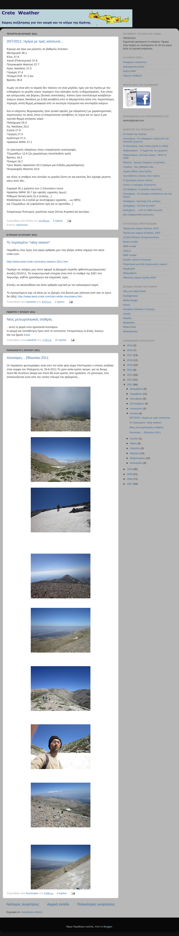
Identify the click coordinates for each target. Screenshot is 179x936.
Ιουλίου (134, 413)
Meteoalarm (129, 273)
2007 (130, 483)
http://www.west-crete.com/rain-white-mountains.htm (50, 296)
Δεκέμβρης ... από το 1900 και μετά (142, 210)
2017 (130, 355)
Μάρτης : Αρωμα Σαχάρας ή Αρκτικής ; (144, 162)
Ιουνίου (134, 438)
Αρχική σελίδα (58, 904)
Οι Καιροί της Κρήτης (134, 134)
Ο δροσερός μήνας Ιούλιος (138, 180)
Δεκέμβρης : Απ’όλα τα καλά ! (139, 205)
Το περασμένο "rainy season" (28, 242)
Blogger (107, 926)
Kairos (126, 304)
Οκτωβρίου (136, 398)
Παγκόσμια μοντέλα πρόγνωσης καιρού (145, 264)
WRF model (129, 255)
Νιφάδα (127, 318)
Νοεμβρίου (136, 393)
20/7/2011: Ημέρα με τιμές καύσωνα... (35, 41)
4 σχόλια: (62, 893)
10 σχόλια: (61, 340)
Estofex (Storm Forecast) (137, 259)
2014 (130, 369)
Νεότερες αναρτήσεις (23, 904)
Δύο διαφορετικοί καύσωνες (138, 214)
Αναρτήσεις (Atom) (31, 912)
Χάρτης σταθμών (132, 75)
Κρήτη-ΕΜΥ (129, 71)
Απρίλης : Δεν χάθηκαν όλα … (139, 166)
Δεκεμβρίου (137, 388)
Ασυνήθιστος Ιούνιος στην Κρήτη (141, 175)
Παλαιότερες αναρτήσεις (96, 904)
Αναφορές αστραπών (135, 62)
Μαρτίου (135, 453)
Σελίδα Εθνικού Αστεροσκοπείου (141, 237)
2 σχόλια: (58, 220)
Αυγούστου (136, 408)
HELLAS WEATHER (134, 291)
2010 (130, 469)
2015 (130, 365)
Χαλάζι (127, 313)
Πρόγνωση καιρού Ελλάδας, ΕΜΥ (142, 232)
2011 (130, 384)
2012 (130, 379)
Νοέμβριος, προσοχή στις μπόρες (142, 201)
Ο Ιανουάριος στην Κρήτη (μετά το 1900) (145, 146)
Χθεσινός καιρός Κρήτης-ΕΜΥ (139, 277)
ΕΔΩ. (27, 334)
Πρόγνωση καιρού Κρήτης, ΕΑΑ (140, 228)
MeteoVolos (129, 327)
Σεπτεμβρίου (137, 403)
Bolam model (130, 241)
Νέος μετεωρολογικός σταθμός (29, 319)
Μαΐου (134, 443)
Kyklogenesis (130, 295)
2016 (130, 360)
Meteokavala (130, 331)
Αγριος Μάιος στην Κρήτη (137, 171)
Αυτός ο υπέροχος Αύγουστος (139, 184)
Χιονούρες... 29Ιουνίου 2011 (28, 358)
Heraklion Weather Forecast (138, 309)
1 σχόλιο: (60, 301)
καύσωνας (22, 224)
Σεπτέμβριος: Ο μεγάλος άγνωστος (142, 189)
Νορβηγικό (129, 268)
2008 (130, 479)
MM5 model (129, 246)
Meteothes (129, 322)
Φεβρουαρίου (138, 458)
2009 (130, 474)
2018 (130, 350)
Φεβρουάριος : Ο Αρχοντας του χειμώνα (145, 150)
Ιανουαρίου (136, 463)
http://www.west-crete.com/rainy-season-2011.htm (37, 261)
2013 (130, 374)
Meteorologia (130, 300)
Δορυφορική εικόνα (133, 66)
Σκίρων (127, 250)
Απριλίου (135, 448)
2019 (130, 345)
